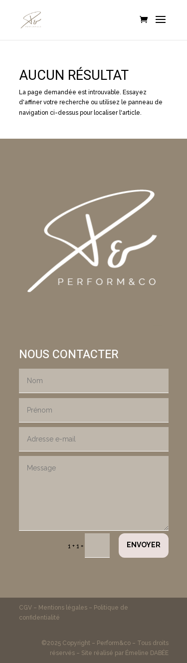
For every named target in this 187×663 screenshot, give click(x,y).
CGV (26, 607)
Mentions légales (62, 607)
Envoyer (144, 545)
